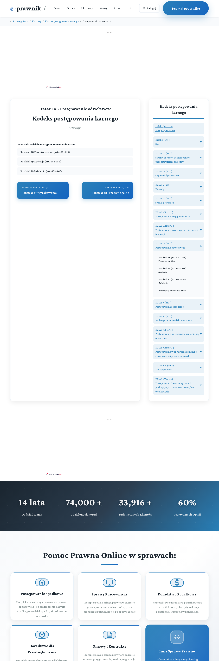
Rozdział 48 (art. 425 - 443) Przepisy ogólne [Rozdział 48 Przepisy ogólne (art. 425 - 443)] (172, 259)
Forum (117, 8)
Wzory (103, 8)
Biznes (71, 8)
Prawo (57, 8)
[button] (178, 128)
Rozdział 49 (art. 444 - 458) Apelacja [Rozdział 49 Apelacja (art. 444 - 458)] (172, 270)
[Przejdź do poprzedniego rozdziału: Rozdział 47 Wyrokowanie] (43, 190)
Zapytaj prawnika (185, 8)
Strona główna (20, 21)
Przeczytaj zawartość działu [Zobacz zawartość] (172, 290)
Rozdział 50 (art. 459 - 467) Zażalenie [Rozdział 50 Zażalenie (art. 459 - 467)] (172, 281)
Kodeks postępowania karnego (62, 21)
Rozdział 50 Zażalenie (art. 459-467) (41, 171)
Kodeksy (36, 21)
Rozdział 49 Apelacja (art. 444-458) (40, 161)
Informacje (87, 8)
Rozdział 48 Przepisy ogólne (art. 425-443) (45, 151)
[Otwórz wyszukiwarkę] (132, 8)
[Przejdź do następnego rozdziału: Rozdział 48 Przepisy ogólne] (107, 190)
